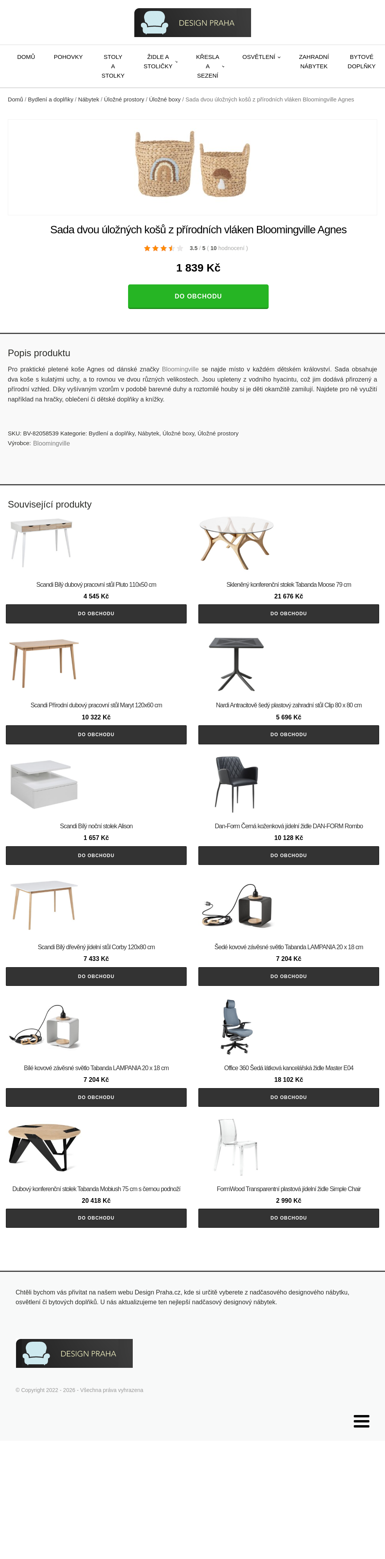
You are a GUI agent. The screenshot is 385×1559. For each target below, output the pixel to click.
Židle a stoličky (158, 61)
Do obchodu (198, 296)
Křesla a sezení (207, 66)
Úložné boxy (165, 99)
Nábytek (88, 99)
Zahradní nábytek (314, 61)
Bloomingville (180, 369)
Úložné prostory (124, 99)
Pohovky (68, 56)
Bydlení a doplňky (50, 99)
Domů (26, 56)
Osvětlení (258, 56)
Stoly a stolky (113, 66)
